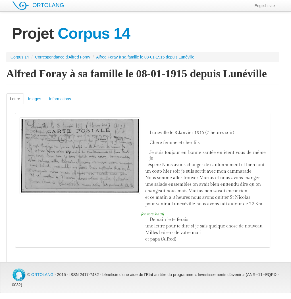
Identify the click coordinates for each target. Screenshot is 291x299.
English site (264, 5)
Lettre (15, 99)
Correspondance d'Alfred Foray (62, 57)
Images (34, 99)
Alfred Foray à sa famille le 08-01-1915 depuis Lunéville (145, 57)
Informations (60, 99)
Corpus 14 (20, 57)
